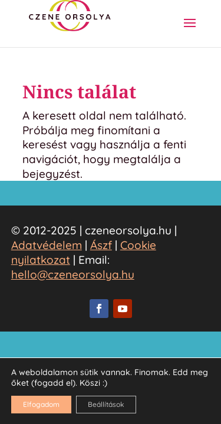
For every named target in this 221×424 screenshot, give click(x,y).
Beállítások (106, 404)
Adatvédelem (46, 245)
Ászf (101, 245)
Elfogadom (41, 404)
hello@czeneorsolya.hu (72, 274)
